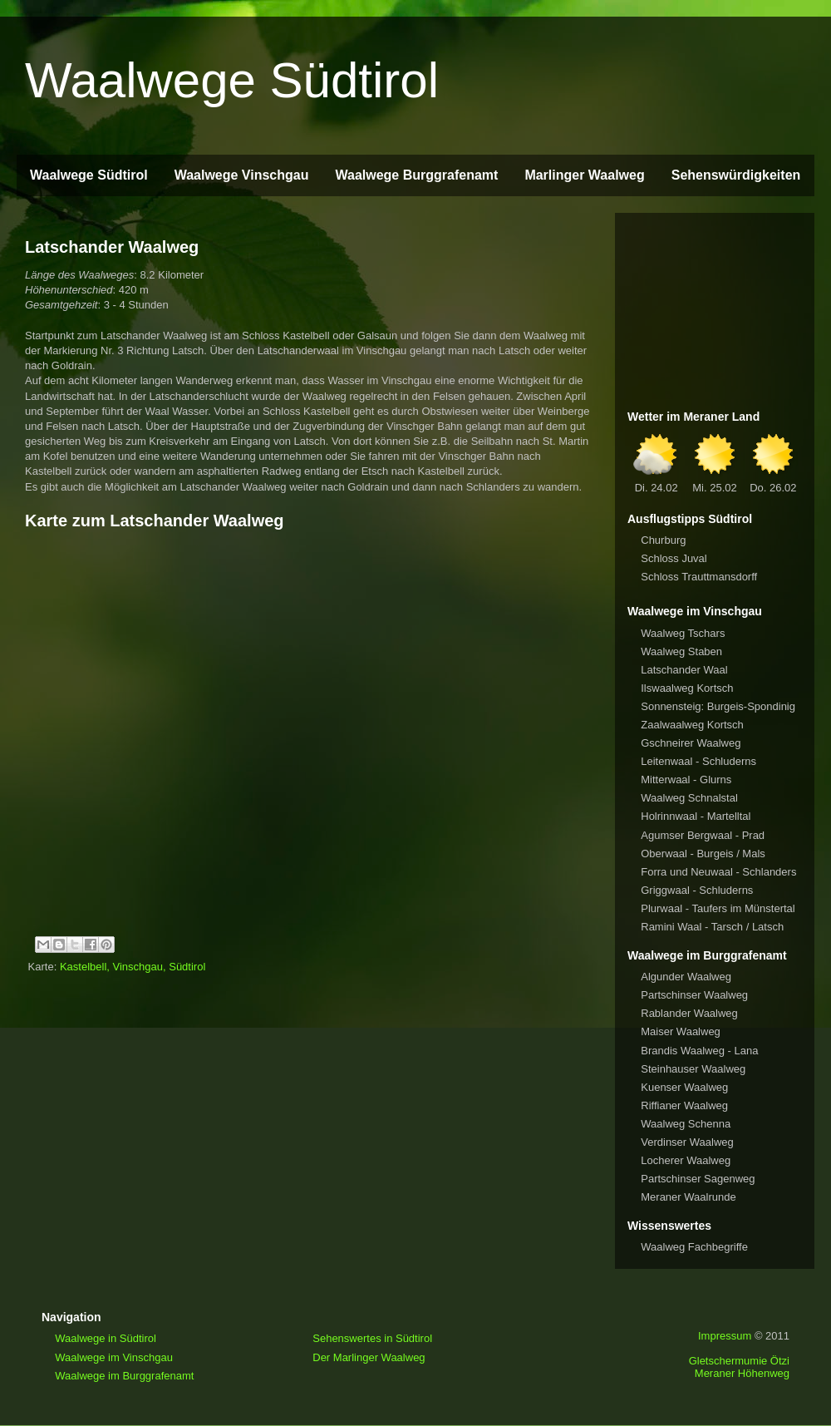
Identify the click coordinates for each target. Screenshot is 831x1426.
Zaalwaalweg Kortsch (692, 724)
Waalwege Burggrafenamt (416, 175)
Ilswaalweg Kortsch (687, 688)
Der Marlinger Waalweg (368, 1357)
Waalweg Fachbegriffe (694, 1247)
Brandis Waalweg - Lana (699, 1050)
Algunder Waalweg (686, 976)
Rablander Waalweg (689, 1013)
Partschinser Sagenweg (698, 1178)
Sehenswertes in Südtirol (372, 1338)
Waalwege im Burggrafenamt (124, 1375)
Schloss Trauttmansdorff (699, 576)
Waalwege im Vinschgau (114, 1357)
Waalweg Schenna (685, 1124)
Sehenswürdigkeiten (736, 175)
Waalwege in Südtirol (105, 1338)
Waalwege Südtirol (232, 80)
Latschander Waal (684, 670)
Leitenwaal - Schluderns (698, 761)
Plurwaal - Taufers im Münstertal (717, 908)
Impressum (724, 1336)
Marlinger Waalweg (584, 175)
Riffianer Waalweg (684, 1105)
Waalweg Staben (681, 651)
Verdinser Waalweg (687, 1142)
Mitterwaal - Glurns (686, 779)
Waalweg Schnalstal (689, 798)
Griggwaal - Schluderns (697, 890)
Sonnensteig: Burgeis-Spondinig (718, 706)
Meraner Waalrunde (688, 1197)
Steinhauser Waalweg (693, 1069)
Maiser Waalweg (680, 1031)
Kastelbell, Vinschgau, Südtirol (132, 966)
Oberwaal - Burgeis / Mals (703, 853)
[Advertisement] (714, 308)
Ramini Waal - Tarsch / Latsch (712, 926)
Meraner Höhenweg (742, 1373)
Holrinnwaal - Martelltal (695, 816)
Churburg (663, 540)
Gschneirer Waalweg (690, 743)
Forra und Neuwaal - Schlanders (718, 872)
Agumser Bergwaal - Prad (703, 835)
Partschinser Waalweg (694, 995)
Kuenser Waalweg (684, 1087)
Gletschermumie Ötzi (739, 1360)
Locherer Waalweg (685, 1160)
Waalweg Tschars (683, 633)
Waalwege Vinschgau (242, 175)
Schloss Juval (673, 558)
